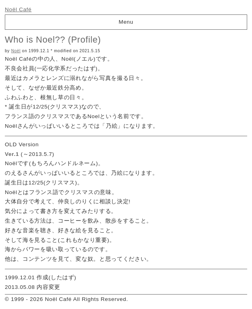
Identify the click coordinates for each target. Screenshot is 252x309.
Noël (16, 51)
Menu (126, 22)
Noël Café (18, 9)
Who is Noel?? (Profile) (53, 40)
